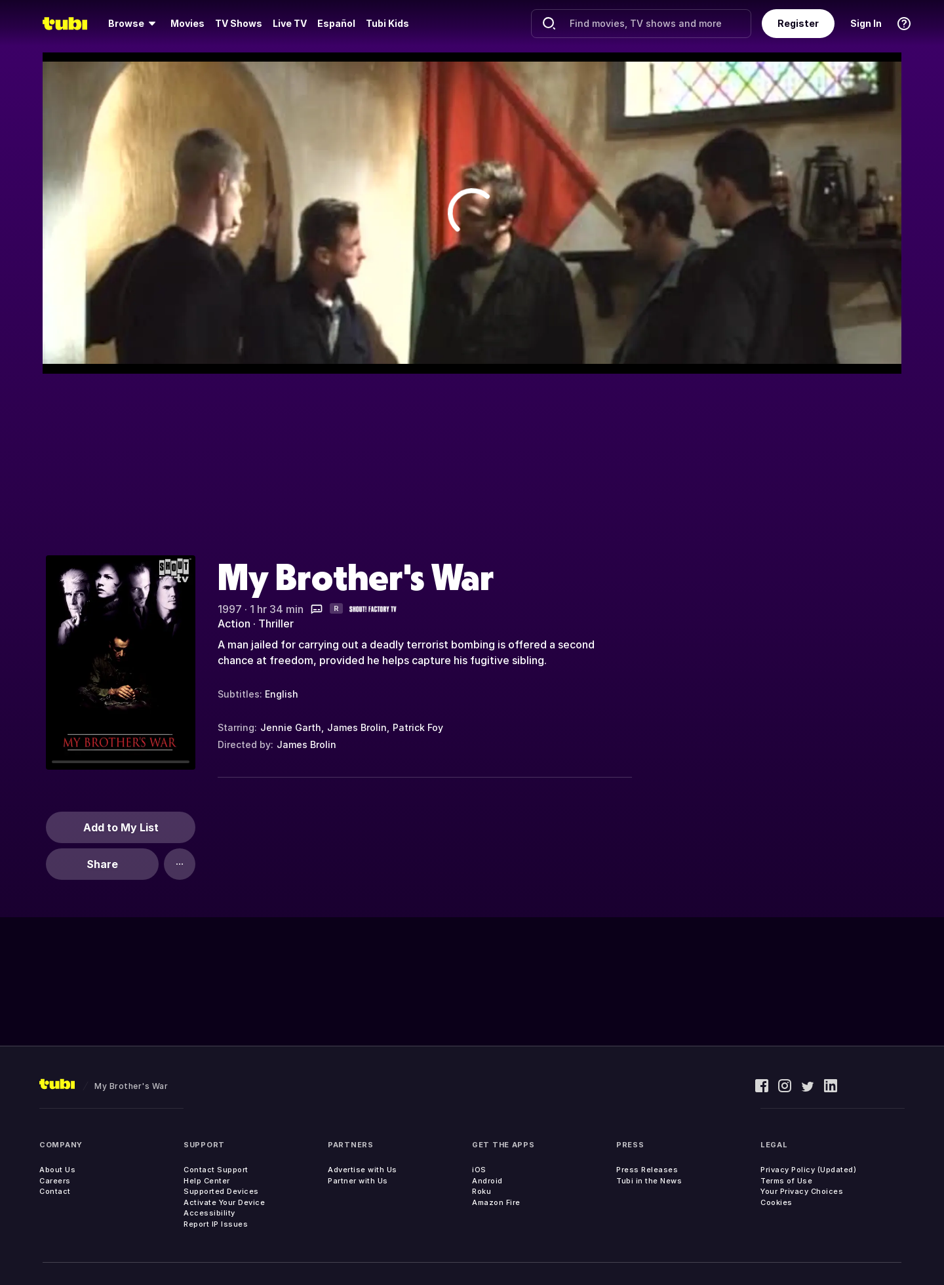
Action (234, 623)
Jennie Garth (290, 727)
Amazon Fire (496, 1202)
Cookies (776, 1202)
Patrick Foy (418, 727)
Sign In (866, 23)
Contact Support (216, 1169)
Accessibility (209, 1212)
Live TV (290, 23)
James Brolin (357, 727)
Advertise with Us (362, 1169)
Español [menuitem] (336, 23)
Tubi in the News (649, 1180)
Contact (55, 1191)
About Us (57, 1169)
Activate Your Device (224, 1202)
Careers (55, 1180)
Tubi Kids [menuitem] (387, 23)
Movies (187, 23)
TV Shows (238, 23)
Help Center (207, 1180)
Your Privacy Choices (801, 1191)
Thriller (276, 623)
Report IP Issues (216, 1224)
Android (487, 1180)
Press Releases (647, 1169)
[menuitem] (134, 23)
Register (798, 23)
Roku (481, 1191)
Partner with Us (358, 1180)
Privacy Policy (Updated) (808, 1169)
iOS (479, 1169)
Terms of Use (786, 1180)
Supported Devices (221, 1191)
